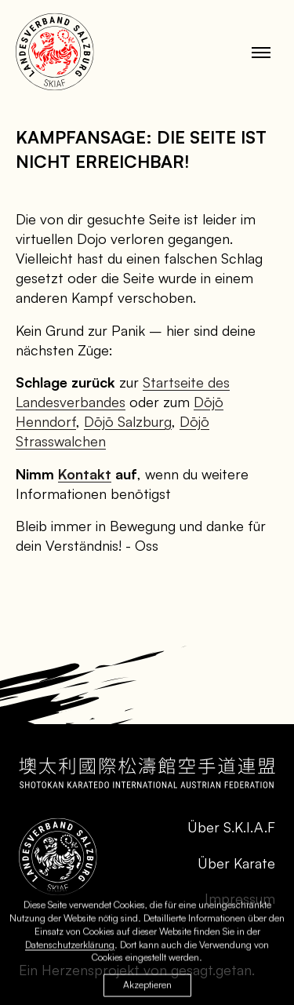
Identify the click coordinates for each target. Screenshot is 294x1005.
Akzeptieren (147, 987)
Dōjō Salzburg (128, 421)
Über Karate (236, 863)
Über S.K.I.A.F (231, 827)
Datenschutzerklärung (69, 946)
